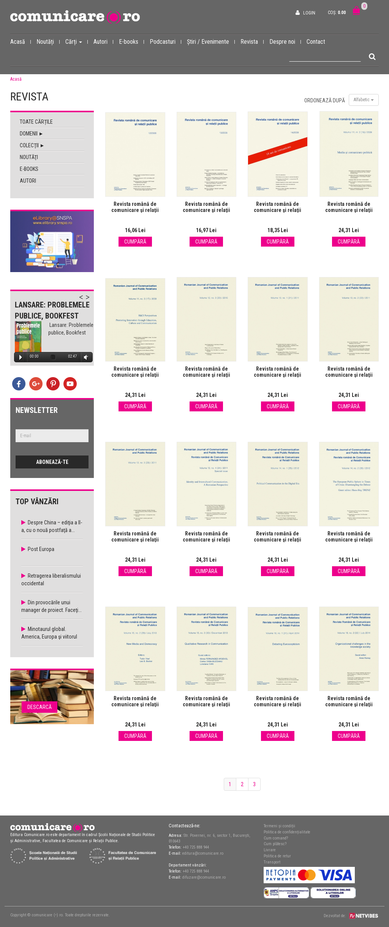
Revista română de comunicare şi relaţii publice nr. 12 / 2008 (135, 210)
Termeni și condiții (279, 825)
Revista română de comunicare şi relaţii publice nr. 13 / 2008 (206, 210)
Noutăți (48, 41)
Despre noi (285, 41)
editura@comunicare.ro (202, 853)
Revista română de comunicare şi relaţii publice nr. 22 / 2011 (349, 375)
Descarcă (39, 707)
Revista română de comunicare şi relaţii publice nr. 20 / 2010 (206, 375)
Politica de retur (277, 856)
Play (20, 357)
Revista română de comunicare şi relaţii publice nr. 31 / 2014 (277, 704)
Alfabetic (364, 99)
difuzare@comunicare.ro (204, 877)
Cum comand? (276, 838)
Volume (84, 357)
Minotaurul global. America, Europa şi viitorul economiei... (49, 636)
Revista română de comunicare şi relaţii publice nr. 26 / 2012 (349, 539)
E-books (131, 41)
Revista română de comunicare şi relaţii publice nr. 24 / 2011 (206, 539)
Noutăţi (29, 157)
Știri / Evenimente (211, 41)
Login (309, 13)
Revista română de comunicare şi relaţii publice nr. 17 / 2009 (135, 375)
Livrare (270, 849)
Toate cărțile (36, 122)
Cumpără (135, 242)
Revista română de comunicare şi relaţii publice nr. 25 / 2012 (277, 539)
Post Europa (41, 549)
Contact (316, 41)
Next (91, 301)
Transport (272, 862)
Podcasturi (165, 41)
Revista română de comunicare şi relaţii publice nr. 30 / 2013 (206, 704)
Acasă (20, 41)
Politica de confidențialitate (287, 832)
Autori (103, 41)
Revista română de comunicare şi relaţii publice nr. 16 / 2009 (349, 210)
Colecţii (32, 145)
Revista (252, 41)
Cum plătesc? (275, 843)
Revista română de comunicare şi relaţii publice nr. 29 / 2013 (135, 704)
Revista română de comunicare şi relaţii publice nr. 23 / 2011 (135, 539)
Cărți (76, 41)
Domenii (31, 134)
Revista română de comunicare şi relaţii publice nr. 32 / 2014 (349, 704)
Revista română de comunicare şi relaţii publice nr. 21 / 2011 (277, 375)
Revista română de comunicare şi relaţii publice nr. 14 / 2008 (277, 210)
